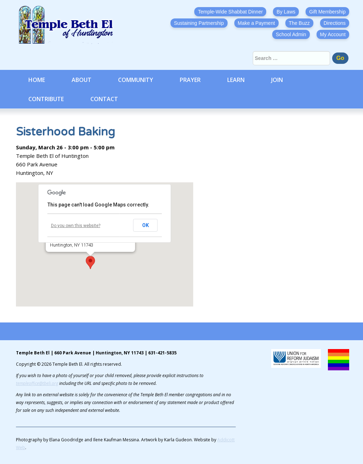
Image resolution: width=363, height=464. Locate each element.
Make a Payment (256, 23)
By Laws (286, 12)
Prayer (190, 80)
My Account (333, 34)
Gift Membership (327, 12)
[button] (90, 262)
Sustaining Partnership (199, 23)
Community (135, 80)
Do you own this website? (75, 225)
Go (340, 58)
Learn (236, 80)
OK (145, 225)
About (81, 80)
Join (277, 80)
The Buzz (299, 23)
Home (36, 80)
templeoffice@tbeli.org (37, 383)
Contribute (46, 99)
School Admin (291, 34)
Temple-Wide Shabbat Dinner (230, 12)
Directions (335, 23)
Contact (104, 99)
